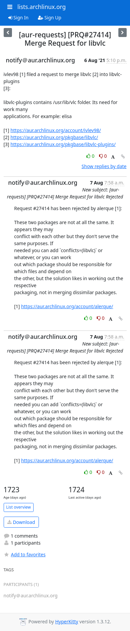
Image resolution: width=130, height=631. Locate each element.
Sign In (18, 17)
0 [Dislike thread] (103, 156)
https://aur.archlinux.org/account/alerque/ (67, 306)
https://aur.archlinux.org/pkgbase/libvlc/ (54, 137)
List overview (18, 507)
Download (21, 522)
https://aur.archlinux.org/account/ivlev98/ (55, 130)
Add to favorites (25, 554)
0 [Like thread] (90, 156)
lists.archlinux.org (41, 7)
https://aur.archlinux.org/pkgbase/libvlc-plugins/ (63, 144)
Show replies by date (103, 166)
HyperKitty (66, 621)
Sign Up (50, 17)
